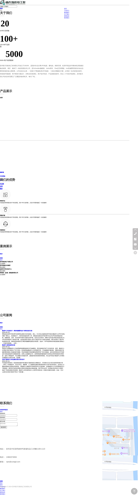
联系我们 (2, 494)
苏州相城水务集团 (5, 265)
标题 (1, 186)
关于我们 (2, 490)
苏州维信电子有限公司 (6, 261)
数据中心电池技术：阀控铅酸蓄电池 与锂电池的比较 (17, 330)
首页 (1, 485)
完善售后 (2, 230)
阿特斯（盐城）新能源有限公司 (9, 272)
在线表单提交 (4, 409)
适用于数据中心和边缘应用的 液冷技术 (13, 359)
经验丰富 (2, 215)
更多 (1, 188)
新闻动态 (2, 492)
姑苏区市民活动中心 (6, 269)
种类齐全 (2, 201)
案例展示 (2, 488)
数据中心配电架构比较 (8, 345)
